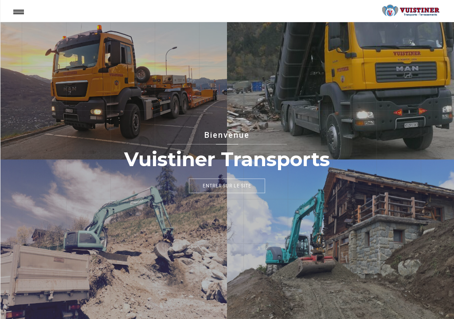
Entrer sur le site (227, 185)
